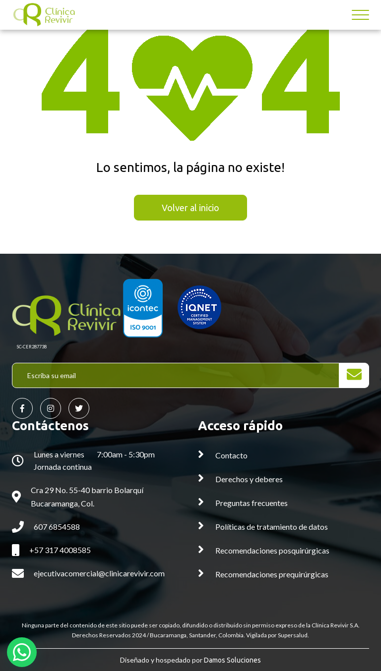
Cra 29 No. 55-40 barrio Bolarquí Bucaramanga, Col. (87, 496)
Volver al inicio (190, 208)
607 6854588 (57, 526)
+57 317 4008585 (60, 550)
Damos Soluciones (232, 660)
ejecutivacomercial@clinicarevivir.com (99, 573)
